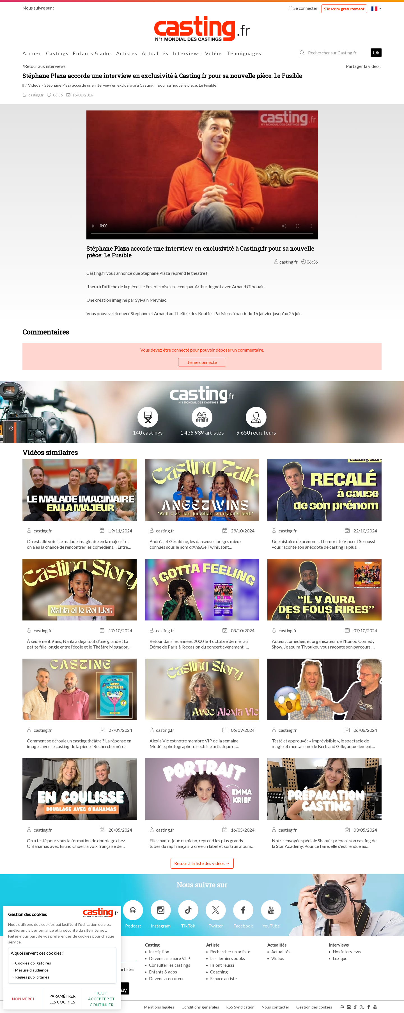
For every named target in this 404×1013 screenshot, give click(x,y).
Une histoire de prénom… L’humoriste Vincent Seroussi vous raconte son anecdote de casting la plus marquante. (323, 544)
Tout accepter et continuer (101, 999)
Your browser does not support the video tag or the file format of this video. (202, 174)
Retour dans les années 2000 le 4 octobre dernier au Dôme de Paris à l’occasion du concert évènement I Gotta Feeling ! (199, 644)
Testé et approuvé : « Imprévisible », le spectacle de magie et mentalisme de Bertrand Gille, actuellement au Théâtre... (322, 743)
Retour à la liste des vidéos (199, 863)
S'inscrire (344, 8)
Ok (376, 52)
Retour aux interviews (45, 66)
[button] (376, 8)
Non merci (23, 998)
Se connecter (303, 8)
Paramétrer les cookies (62, 999)
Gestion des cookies (314, 1007)
